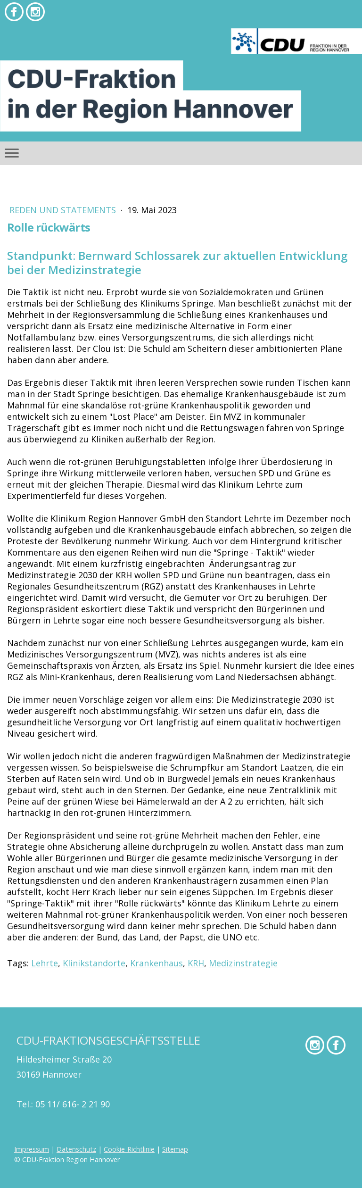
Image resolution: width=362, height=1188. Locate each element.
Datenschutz (76, 1149)
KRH (196, 963)
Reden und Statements (63, 210)
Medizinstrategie (243, 963)
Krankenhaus (156, 963)
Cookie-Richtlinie (129, 1149)
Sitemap (175, 1149)
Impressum (31, 1149)
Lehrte (44, 963)
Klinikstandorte (94, 963)
